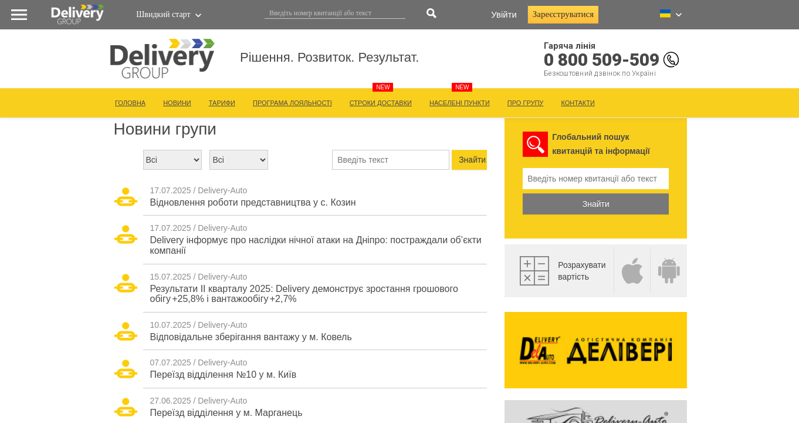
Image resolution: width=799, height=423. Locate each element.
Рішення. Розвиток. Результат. (466, 67)
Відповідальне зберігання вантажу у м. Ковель (251, 337)
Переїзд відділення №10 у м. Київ (223, 375)
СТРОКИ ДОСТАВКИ (381, 102)
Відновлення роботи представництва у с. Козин (253, 202)
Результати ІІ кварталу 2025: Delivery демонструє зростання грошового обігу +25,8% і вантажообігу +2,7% (304, 294)
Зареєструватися (563, 14)
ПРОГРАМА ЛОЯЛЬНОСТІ (292, 102)
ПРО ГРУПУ (525, 102)
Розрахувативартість (581, 270)
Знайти (596, 204)
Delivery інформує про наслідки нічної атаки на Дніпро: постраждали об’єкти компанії (316, 245)
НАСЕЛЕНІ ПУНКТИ (459, 102)
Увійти (504, 14)
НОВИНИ (177, 102)
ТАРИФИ (222, 102)
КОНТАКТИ (578, 102)
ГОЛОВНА (130, 102)
